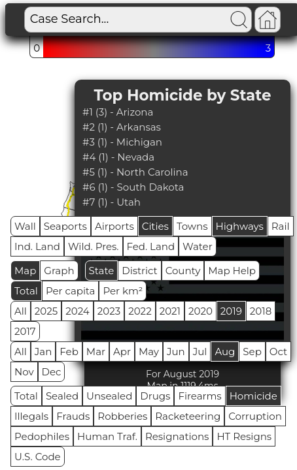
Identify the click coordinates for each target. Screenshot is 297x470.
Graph (59, 270)
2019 (231, 311)
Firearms (199, 396)
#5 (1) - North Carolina (135, 172)
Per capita (71, 291)
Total (26, 291)
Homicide (253, 396)
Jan (43, 351)
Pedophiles (41, 436)
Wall (25, 226)
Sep (252, 351)
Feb (69, 351)
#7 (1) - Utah (111, 202)
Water (198, 246)
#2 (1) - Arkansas (121, 127)
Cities (155, 226)
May (149, 351)
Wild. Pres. (93, 246)
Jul (200, 351)
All (20, 311)
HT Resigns (244, 436)
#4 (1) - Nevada (118, 157)
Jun (176, 351)
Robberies (122, 416)
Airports (114, 226)
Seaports (65, 226)
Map (25, 270)
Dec (51, 372)
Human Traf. (107, 436)
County (183, 270)
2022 (139, 311)
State (101, 270)
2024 (77, 311)
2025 (46, 311)
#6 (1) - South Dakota (133, 187)
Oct (278, 351)
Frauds (73, 416)
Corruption (255, 416)
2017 (25, 331)
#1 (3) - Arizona (117, 112)
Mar (95, 351)
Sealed (62, 396)
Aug (225, 351)
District (139, 270)
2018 (260, 311)
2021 (170, 311)
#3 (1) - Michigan (122, 142)
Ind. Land (37, 246)
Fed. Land (151, 246)
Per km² (123, 291)
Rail (280, 226)
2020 (200, 311)
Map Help (232, 270)
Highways (240, 226)
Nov (24, 372)
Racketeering (187, 416)
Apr (122, 351)
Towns (192, 226)
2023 (108, 311)
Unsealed (109, 396)
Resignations (177, 436)
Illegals (31, 416)
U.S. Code (37, 456)
